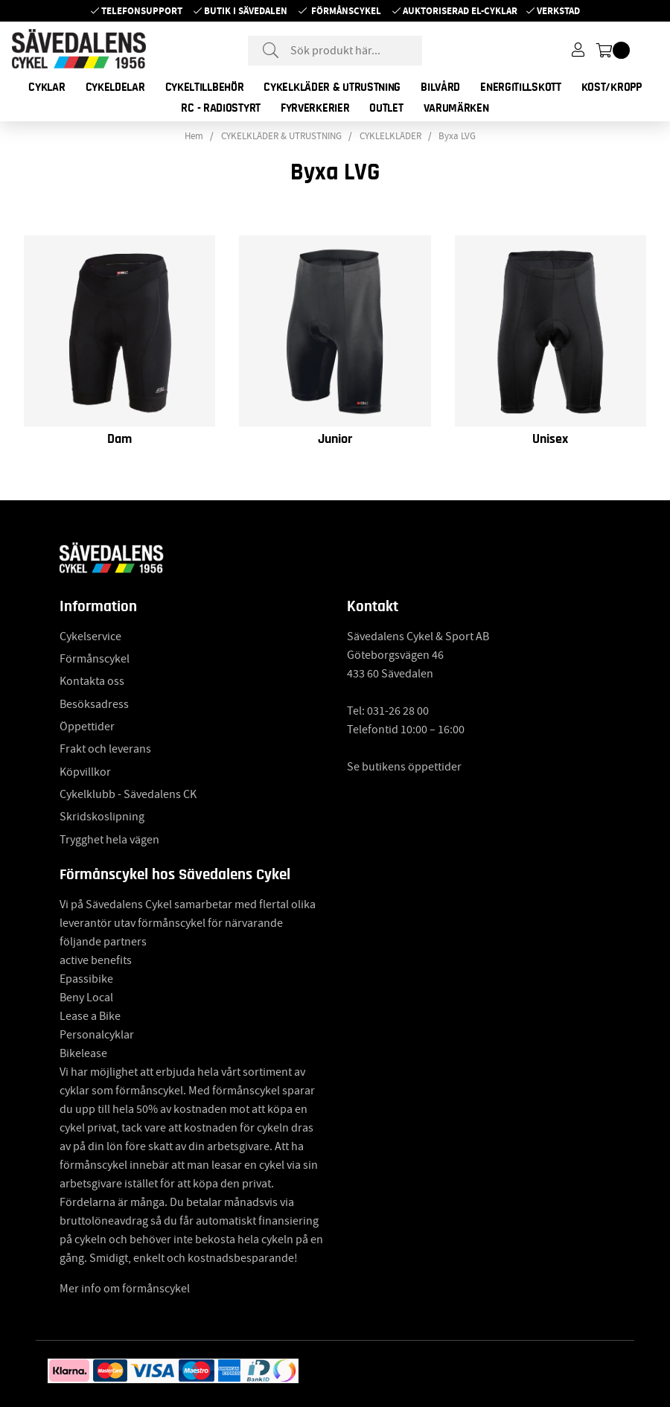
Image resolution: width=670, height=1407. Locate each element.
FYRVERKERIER (315, 108)
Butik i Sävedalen (245, 10)
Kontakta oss (92, 681)
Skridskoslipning (102, 816)
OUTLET (386, 108)
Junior (335, 439)
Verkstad (558, 10)
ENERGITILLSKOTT (520, 87)
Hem (194, 136)
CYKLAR (46, 87)
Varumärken (456, 108)
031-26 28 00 (398, 711)
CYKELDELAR (115, 87)
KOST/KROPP (611, 87)
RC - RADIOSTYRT (221, 108)
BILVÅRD (440, 87)
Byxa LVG (457, 136)
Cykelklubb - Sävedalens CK (128, 794)
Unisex (550, 439)
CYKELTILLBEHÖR (204, 87)
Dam (119, 439)
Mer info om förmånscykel (125, 1288)
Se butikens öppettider (404, 766)
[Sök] (335, 51)
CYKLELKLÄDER (390, 136)
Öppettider (87, 726)
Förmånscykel (346, 10)
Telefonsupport (141, 10)
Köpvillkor (85, 772)
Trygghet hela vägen (109, 839)
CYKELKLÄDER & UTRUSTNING (332, 87)
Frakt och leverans (105, 748)
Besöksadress (94, 704)
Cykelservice (90, 636)
